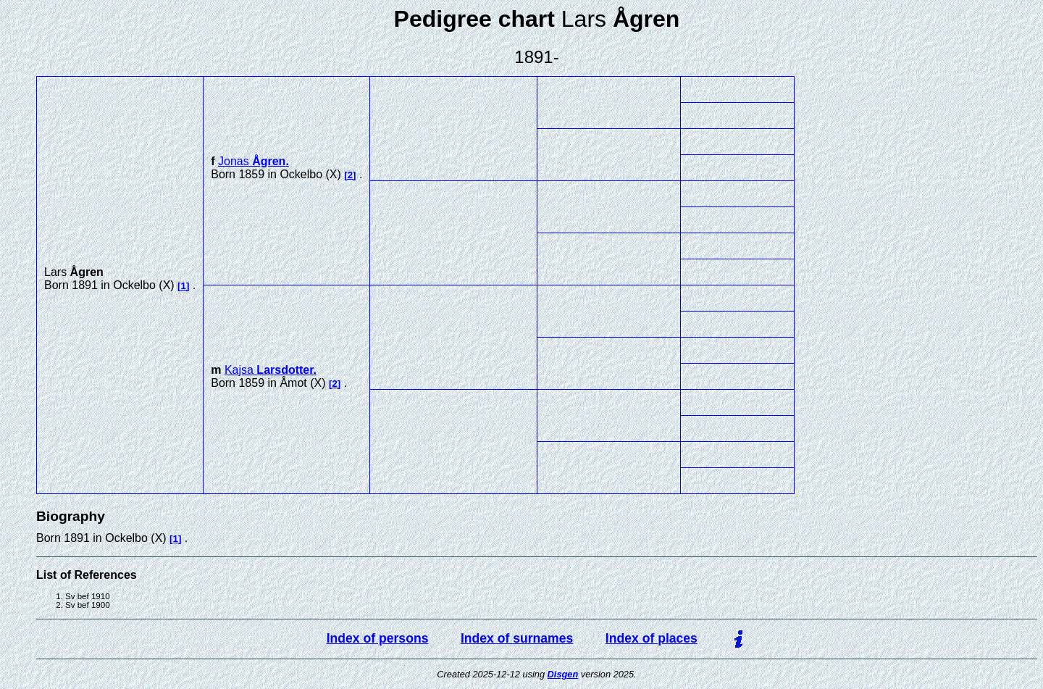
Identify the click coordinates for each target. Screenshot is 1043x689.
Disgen (563, 674)
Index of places (652, 638)
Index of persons (378, 638)
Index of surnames (517, 638)
